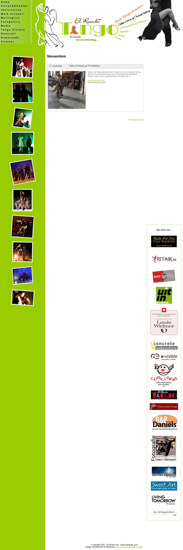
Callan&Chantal (14, 6)
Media (6, 26)
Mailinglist (10, 18)
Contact (7, 41)
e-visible (139, 547)
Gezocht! (8, 33)
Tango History (13, 29)
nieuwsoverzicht (136, 120)
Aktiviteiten (11, 10)
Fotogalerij (10, 22)
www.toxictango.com (96, 80)
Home (5, 2)
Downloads (10, 37)
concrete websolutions (124, 547)
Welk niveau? (12, 14)
